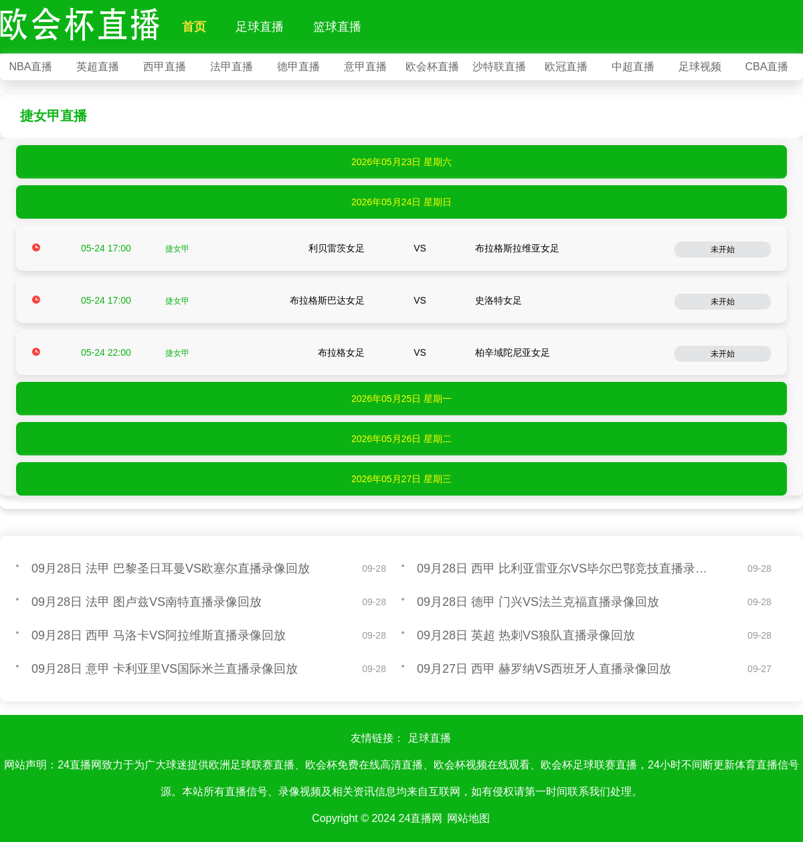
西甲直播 (164, 66)
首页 (194, 26)
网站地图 (468, 818)
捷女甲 (177, 248)
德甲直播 (298, 66)
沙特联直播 (499, 66)
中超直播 (633, 66)
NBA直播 (31, 66)
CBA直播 (767, 66)
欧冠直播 (566, 66)
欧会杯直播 (432, 66)
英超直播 (97, 66)
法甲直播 (231, 66)
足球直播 (260, 26)
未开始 (723, 249)
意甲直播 (365, 66)
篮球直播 (337, 26)
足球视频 (700, 66)
